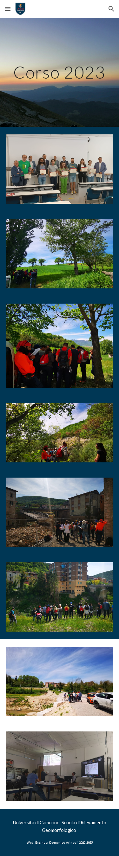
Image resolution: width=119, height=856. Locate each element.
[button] (7, 8)
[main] (59, 72)
